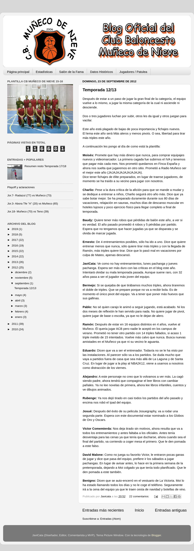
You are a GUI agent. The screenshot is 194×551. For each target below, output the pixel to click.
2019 (15, 229)
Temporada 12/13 (99, 90)
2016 (15, 245)
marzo (19, 305)
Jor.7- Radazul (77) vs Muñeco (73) (29, 195)
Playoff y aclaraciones (21, 187)
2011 (15, 323)
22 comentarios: (139, 496)
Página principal (18, 72)
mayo (19, 295)
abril (18, 300)
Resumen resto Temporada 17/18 (45, 166)
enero (19, 317)
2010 (15, 329)
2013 (15, 262)
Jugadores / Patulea (133, 72)
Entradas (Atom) (110, 518)
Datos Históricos (101, 72)
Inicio (139, 510)
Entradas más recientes (103, 510)
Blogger (156, 535)
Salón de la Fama (71, 72)
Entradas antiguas (171, 510)
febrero (20, 311)
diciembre (21, 272)
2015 (15, 251)
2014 (15, 256)
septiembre (22, 283)
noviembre (22, 277)
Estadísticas (44, 72)
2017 (15, 239)
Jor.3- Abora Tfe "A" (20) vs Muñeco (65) (32, 203)
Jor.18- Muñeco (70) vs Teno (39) (28, 211)
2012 (15, 267)
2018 (15, 234)
